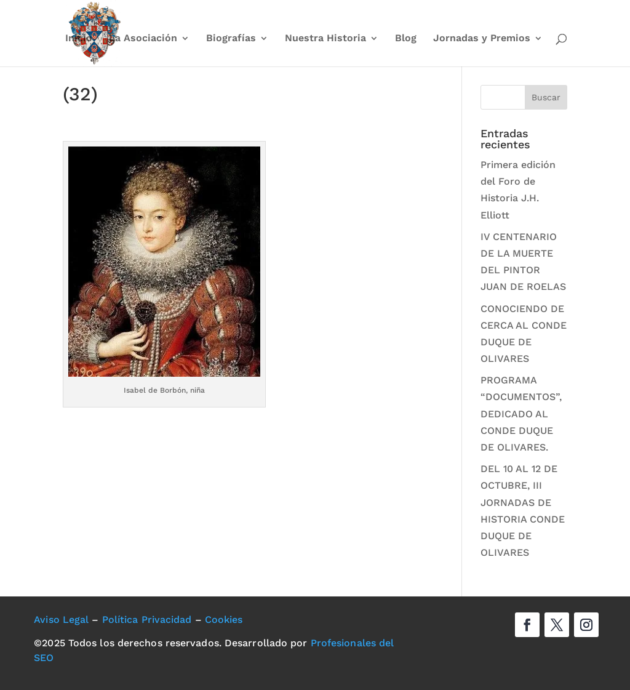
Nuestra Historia (325, 39)
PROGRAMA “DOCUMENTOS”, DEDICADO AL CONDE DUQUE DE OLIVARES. (521, 413)
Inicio (78, 39)
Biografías (231, 39)
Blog (406, 39)
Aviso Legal (61, 619)
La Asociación (143, 39)
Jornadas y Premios (481, 39)
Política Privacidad (147, 619)
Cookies (224, 619)
